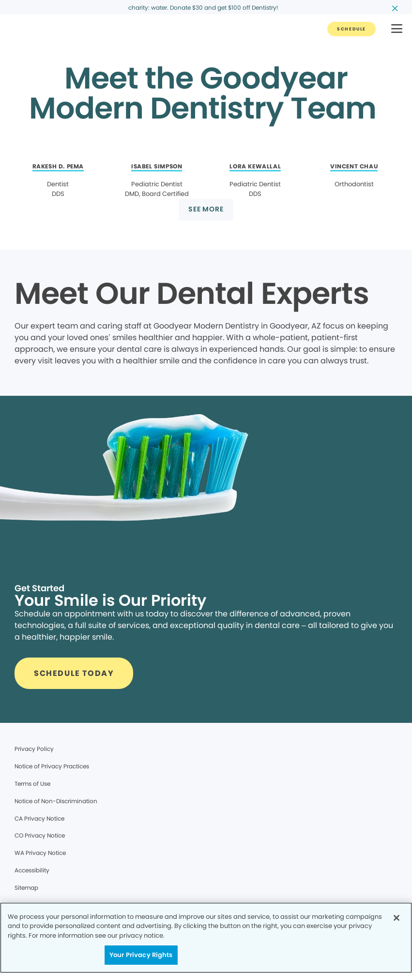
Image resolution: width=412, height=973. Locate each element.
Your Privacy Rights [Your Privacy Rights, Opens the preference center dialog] (140, 954)
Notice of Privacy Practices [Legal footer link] (52, 766)
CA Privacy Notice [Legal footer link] (39, 818)
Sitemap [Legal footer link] (26, 887)
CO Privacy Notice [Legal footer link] (40, 835)
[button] (396, 29)
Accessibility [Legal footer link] (32, 870)
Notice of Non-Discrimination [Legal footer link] (56, 801)
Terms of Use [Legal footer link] (32, 783)
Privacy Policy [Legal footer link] (34, 749)
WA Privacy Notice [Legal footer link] (40, 853)
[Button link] (351, 29)
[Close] (396, 917)
